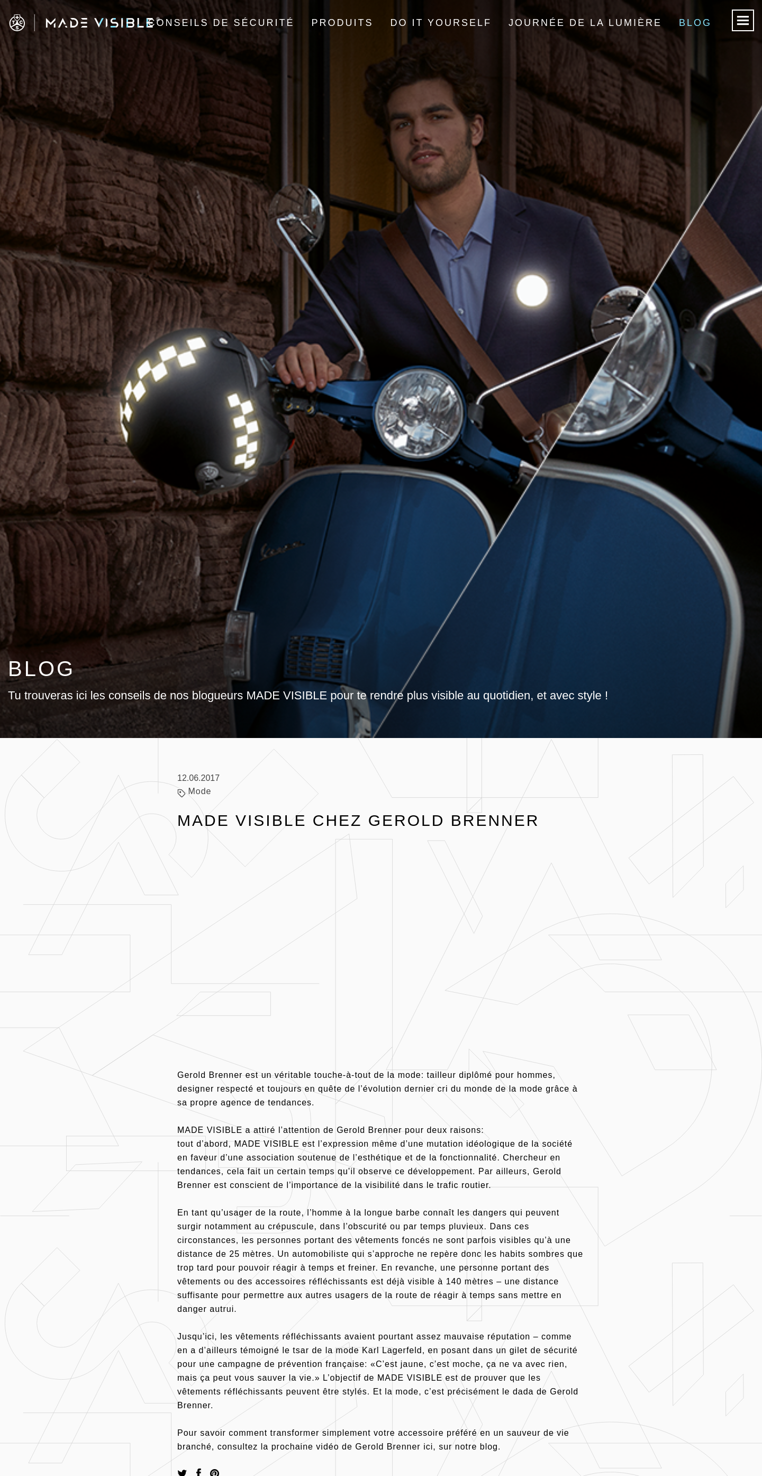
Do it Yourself (441, 22)
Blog (695, 22)
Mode (199, 791)
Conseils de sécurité (221, 22)
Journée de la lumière (585, 22)
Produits (343, 22)
